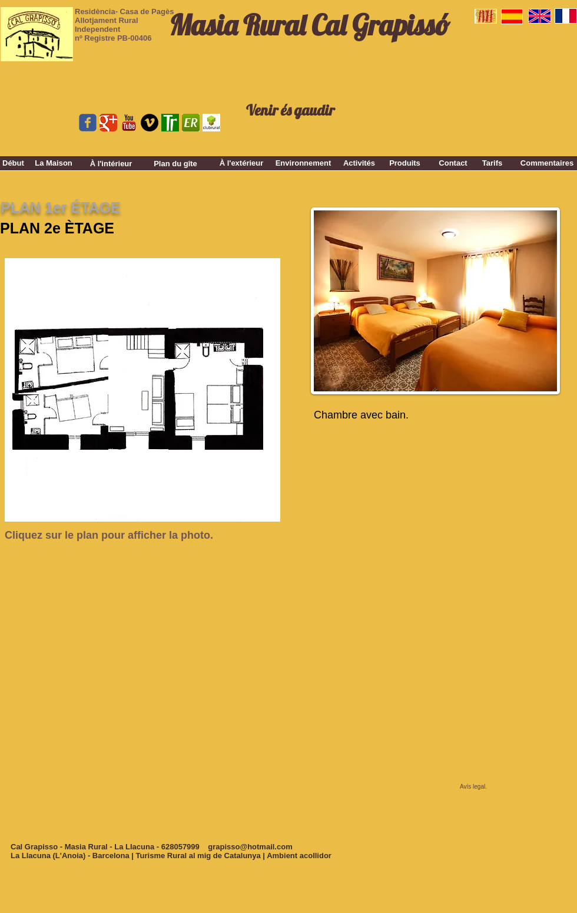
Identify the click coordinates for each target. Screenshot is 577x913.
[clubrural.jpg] (211, 122)
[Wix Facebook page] (88, 122)
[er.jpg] (191, 122)
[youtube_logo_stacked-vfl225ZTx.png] (129, 122)
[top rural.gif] (170, 122)
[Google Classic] (108, 122)
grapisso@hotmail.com (250, 846)
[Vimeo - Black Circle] (149, 122)
